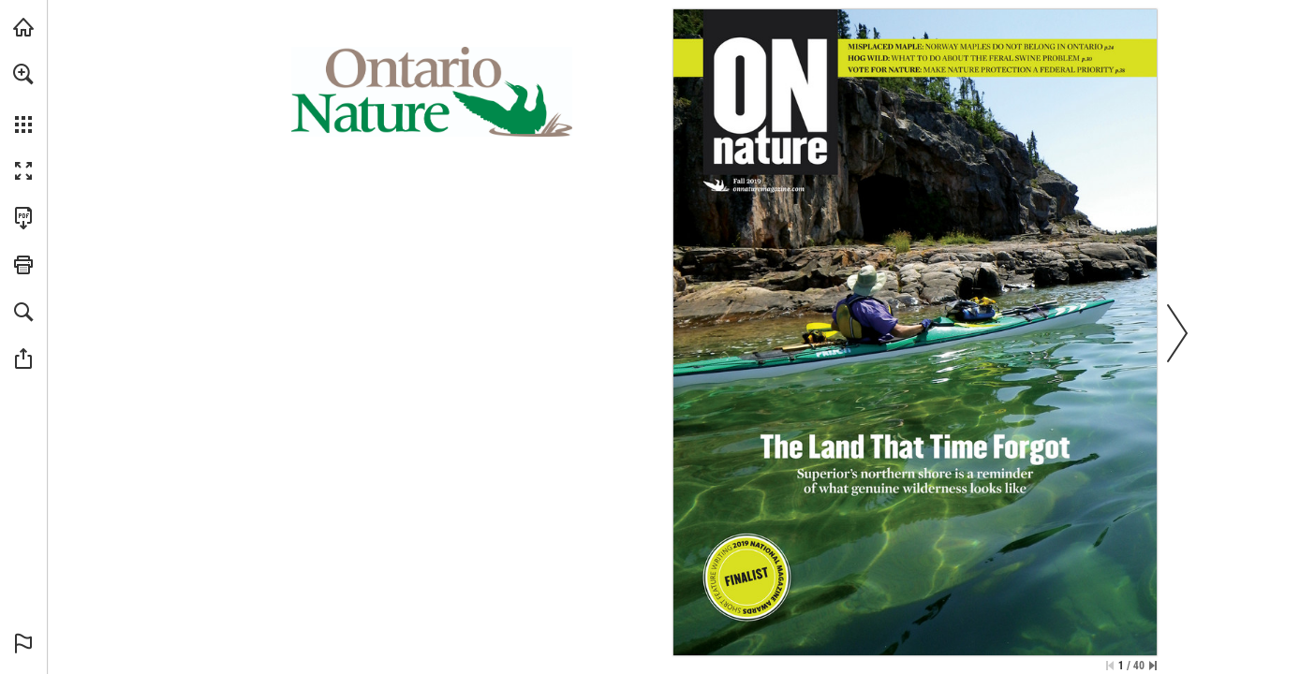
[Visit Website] (769, 188)
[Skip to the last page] (1153, 665)
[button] (23, 74)
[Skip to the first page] (1110, 665)
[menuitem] (23, 98)
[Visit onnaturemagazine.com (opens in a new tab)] (23, 27)
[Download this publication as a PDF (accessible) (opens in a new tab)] (23, 218)
